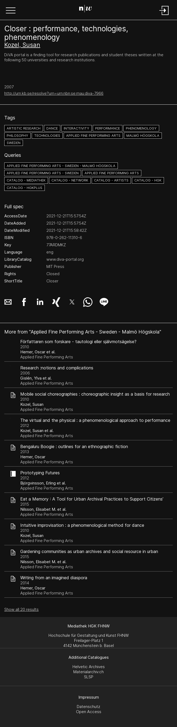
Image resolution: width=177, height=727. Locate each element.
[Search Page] (87, 9)
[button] (10, 11)
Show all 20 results (21, 609)
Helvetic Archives (89, 666)
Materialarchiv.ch (88, 671)
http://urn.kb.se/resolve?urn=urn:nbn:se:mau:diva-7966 (53, 93)
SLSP (88, 676)
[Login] (164, 15)
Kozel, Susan (22, 44)
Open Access (88, 711)
